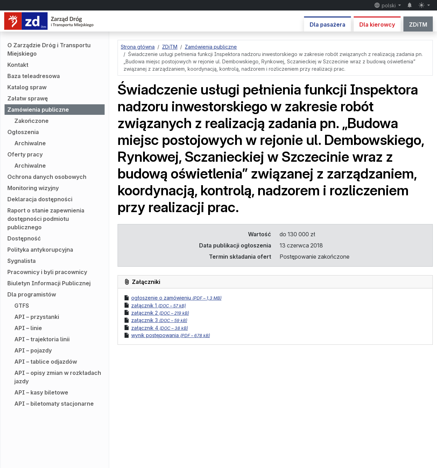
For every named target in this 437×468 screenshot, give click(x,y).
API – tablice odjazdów (45, 361)
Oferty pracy (25, 154)
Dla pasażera (327, 24)
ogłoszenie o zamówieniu (176, 298)
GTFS (21, 305)
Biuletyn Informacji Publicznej (49, 283)
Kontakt (17, 64)
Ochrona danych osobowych (46, 176)
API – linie (28, 327)
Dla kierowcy (377, 24)
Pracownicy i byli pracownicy (47, 271)
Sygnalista (21, 260)
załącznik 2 (160, 313)
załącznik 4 (159, 328)
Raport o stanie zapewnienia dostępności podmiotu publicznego (45, 219)
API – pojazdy (33, 350)
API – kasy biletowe (41, 392)
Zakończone (31, 120)
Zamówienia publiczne (38, 109)
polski (385, 5)
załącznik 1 (158, 305)
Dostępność (24, 238)
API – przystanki (36, 316)
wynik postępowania (170, 335)
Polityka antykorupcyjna (40, 249)
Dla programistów (31, 294)
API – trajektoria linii (42, 339)
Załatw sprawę (27, 98)
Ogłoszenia (23, 131)
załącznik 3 (159, 320)
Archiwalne (30, 143)
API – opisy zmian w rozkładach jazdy (57, 377)
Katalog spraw (27, 87)
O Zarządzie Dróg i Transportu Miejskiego (49, 49)
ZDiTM (418, 24)
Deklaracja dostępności (39, 199)
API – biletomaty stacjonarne (54, 403)
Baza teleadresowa (33, 75)
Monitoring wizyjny (33, 187)
